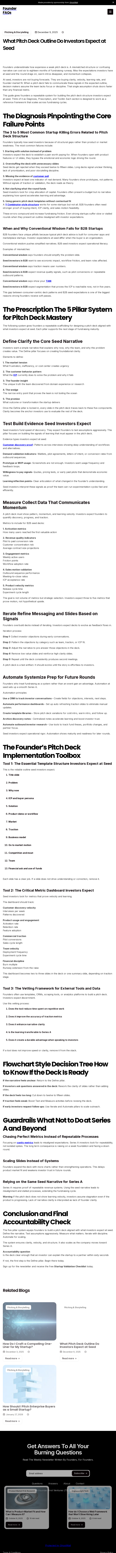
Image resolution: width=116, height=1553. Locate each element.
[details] (16, 32)
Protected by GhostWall (58, 1545)
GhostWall (74, 2)
